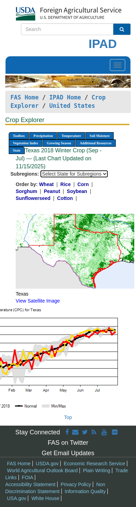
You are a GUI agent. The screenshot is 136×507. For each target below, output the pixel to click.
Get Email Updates (67, 453)
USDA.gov (47, 463)
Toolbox (19, 136)
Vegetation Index (25, 143)
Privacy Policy (76, 484)
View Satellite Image (38, 301)
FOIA (27, 477)
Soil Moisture (99, 136)
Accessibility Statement (30, 484)
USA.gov (16, 498)
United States (72, 105)
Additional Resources (96, 143)
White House (45, 498)
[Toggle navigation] (117, 65)
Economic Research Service (94, 463)
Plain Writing (96, 470)
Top (68, 417)
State (17, 150)
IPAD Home (65, 97)
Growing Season (59, 143)
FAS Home (24, 97)
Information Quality (85, 491)
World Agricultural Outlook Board (42, 470)
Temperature (71, 136)
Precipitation (43, 136)
